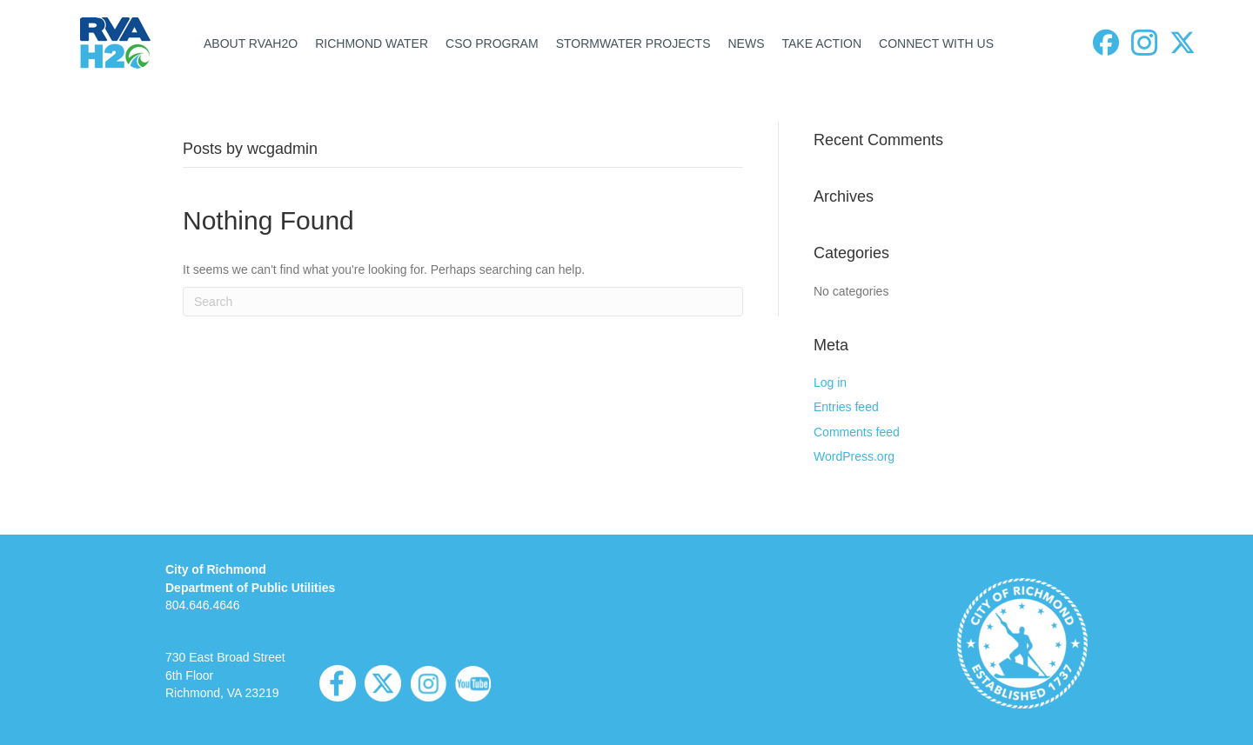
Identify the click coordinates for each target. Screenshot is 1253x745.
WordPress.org (854, 456)
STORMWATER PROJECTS (633, 43)
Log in (830, 382)
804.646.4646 (202, 605)
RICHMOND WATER (371, 43)
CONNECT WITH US (936, 43)
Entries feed (846, 407)
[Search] (463, 301)
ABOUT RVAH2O (251, 43)
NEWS (745, 43)
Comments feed (857, 432)
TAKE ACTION (821, 43)
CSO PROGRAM (492, 43)
